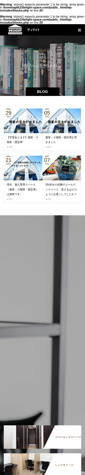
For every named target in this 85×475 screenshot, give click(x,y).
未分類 (9, 147)
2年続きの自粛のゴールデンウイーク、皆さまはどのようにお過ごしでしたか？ (61, 189)
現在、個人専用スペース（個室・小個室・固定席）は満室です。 (22, 189)
